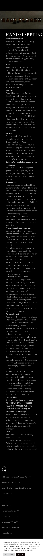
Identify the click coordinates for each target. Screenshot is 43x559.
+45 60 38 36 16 (14, 482)
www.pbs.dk (16, 437)
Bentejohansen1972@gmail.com (19, 488)
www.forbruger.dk (28, 443)
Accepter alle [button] (20, 554)
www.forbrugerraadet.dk (27, 446)
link (21, 236)
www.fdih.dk (28, 440)
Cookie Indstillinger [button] (9, 554)
